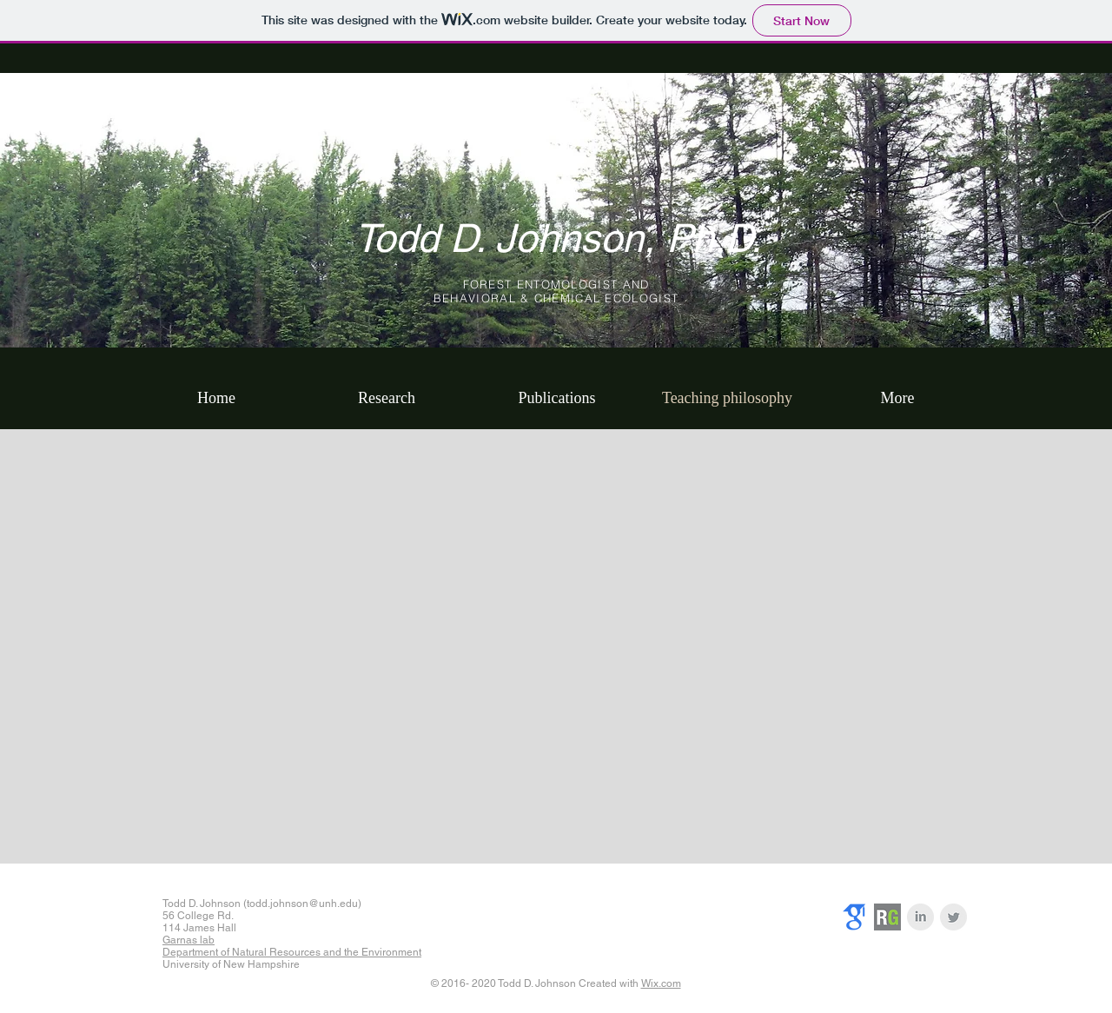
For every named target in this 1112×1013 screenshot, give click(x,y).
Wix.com (661, 983)
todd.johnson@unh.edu (302, 903)
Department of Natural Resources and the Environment (291, 952)
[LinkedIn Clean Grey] (920, 917)
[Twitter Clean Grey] (953, 917)
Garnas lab (188, 940)
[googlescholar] (854, 917)
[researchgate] (887, 917)
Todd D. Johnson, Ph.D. (558, 238)
